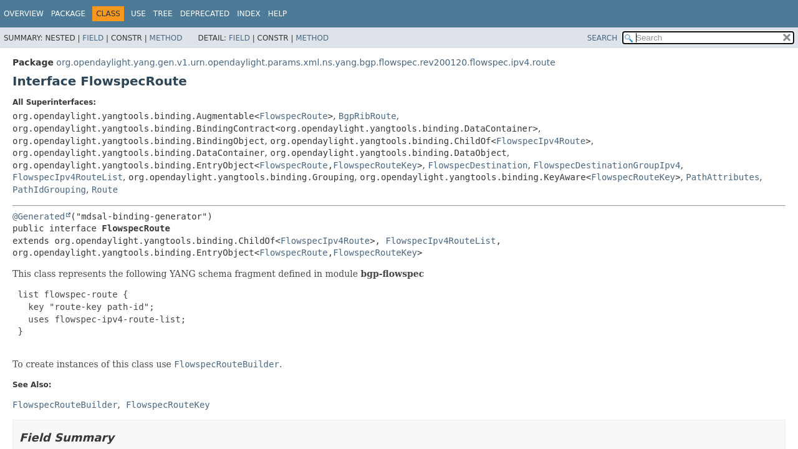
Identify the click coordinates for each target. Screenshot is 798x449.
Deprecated (205, 13)
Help (277, 13)
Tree (163, 13)
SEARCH (602, 38)
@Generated (38, 216)
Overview (24, 13)
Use (138, 13)
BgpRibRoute (368, 116)
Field (92, 38)
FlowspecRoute (293, 116)
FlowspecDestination (477, 165)
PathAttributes (722, 177)
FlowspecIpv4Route (540, 141)
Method (166, 38)
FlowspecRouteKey (375, 165)
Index (249, 13)
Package (68, 13)
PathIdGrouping (49, 190)
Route (105, 190)
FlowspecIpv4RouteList (67, 177)
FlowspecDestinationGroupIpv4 (606, 165)
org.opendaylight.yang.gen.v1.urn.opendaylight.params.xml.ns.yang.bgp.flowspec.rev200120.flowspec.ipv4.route (305, 62)
